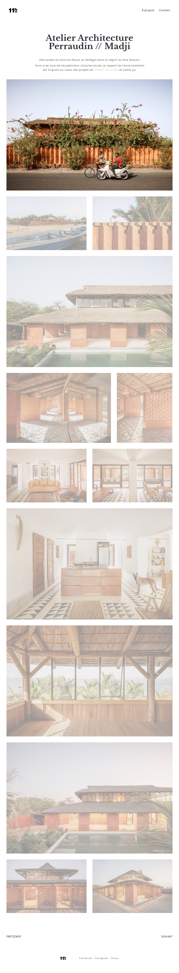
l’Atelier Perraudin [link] (106, 70)
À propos (148, 10)
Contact (164, 10)
